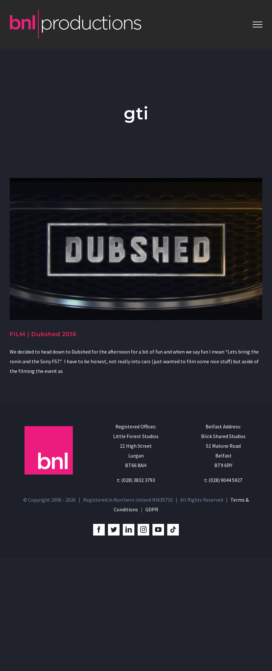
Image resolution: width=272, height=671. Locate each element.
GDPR (151, 509)
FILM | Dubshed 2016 (43, 334)
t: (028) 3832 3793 (136, 480)
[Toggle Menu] (257, 24)
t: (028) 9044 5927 (223, 480)
